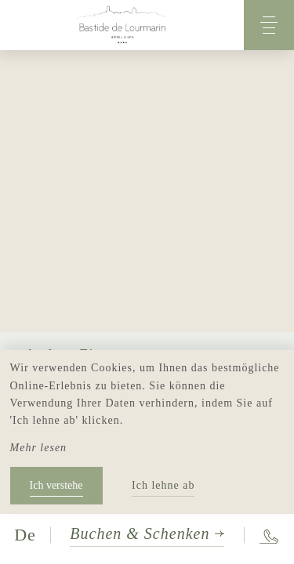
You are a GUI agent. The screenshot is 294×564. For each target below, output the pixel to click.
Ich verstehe (56, 485)
